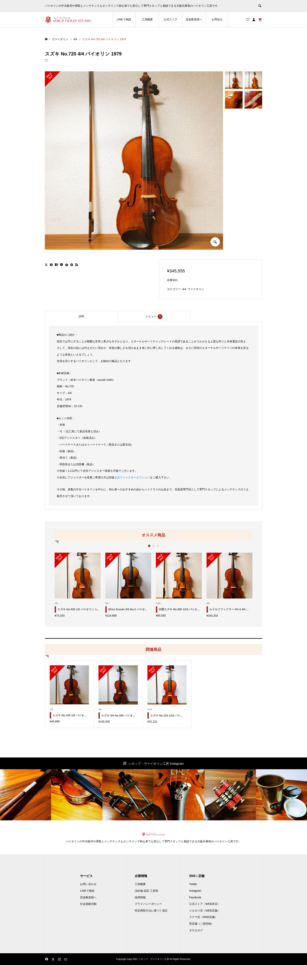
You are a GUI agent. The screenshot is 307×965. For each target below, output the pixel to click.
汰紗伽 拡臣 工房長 (146, 890)
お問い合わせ (88, 884)
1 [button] (149, 546)
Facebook (195, 897)
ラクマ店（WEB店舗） (203, 917)
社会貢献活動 (88, 903)
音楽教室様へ (194, 19)
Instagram (195, 890)
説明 (81, 316)
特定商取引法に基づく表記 (151, 910)
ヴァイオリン (196, 289)
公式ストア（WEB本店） (204, 903)
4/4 (184, 289)
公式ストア (170, 19)
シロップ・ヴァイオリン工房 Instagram (156, 763)
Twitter (193, 884)
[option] (78, 585)
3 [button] (158, 546)
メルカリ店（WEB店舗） (204, 910)
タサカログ (196, 930)
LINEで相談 (124, 19)
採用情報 (140, 897)
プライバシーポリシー (148, 903)
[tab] (81, 316)
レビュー (154, 316)
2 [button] (153, 546)
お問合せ (217, 19)
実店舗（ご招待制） (201, 923)
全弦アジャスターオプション (132, 477)
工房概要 (147, 19)
